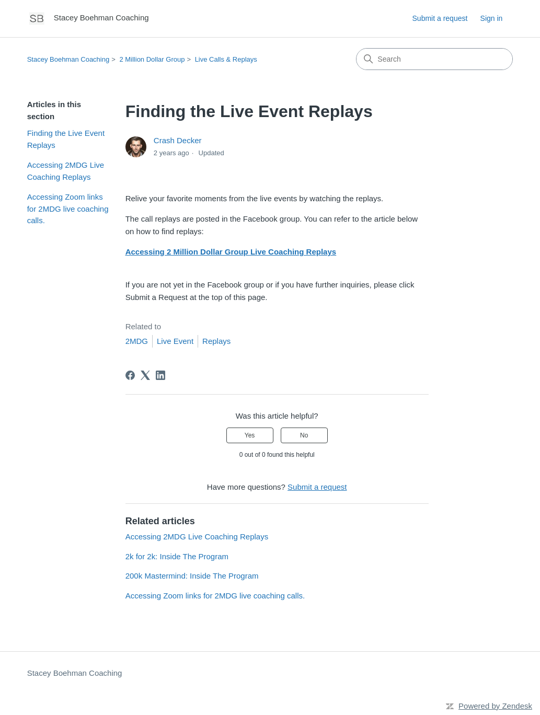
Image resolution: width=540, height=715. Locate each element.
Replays (216, 341)
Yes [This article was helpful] (250, 435)
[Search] (434, 59)
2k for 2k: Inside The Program (176, 556)
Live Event (175, 341)
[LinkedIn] (160, 375)
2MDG (136, 341)
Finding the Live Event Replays (66, 139)
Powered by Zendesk (495, 705)
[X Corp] (145, 375)
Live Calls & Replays (226, 59)
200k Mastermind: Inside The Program (192, 575)
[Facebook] (130, 375)
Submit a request (440, 18)
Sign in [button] (491, 18)
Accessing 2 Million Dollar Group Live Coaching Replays (230, 251)
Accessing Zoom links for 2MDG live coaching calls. (68, 208)
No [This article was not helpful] (304, 435)
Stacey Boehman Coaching (68, 59)
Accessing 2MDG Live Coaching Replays (66, 170)
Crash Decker (178, 140)
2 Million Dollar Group (152, 59)
